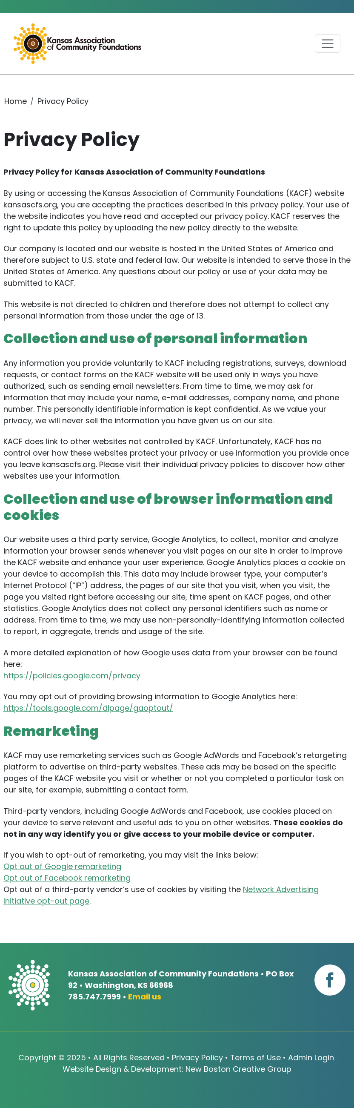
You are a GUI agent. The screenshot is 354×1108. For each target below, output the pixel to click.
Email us (144, 996)
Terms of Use (255, 1057)
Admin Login (311, 1057)
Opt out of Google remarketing (62, 866)
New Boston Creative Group (238, 1069)
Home (15, 101)
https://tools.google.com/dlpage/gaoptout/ (88, 708)
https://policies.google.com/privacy (71, 675)
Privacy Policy (197, 1057)
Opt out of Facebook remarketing (67, 878)
